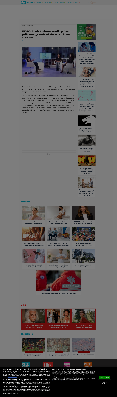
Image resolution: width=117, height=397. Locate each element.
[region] (58, 382)
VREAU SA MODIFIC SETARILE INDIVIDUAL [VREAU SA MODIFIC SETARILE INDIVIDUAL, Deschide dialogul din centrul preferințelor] (104, 382)
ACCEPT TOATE (104, 377)
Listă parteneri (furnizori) (59, 380)
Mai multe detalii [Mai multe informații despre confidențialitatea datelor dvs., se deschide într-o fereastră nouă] (12, 377)
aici (14, 387)
